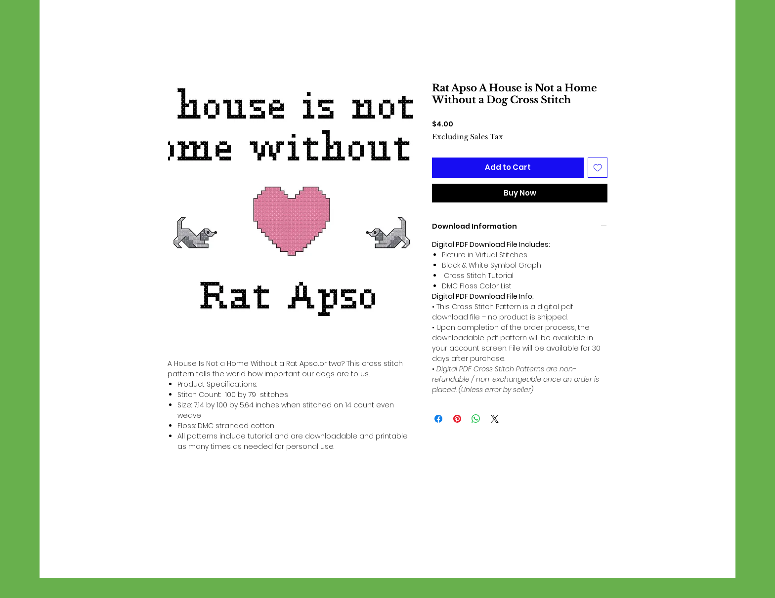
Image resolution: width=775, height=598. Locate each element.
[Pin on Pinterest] (457, 419)
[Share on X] (495, 419)
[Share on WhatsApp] (476, 419)
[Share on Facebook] (438, 419)
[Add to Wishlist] (598, 168)
